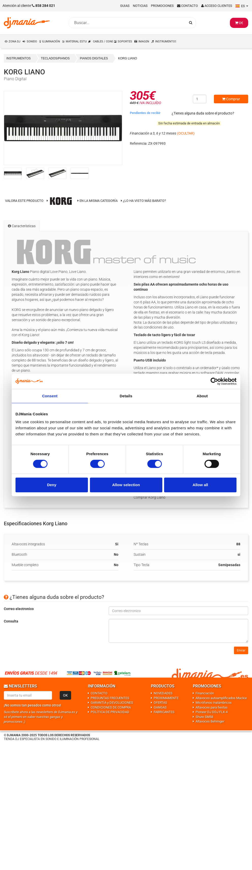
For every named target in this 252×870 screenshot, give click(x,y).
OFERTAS (160, 702)
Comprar (231, 99)
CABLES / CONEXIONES (103, 41)
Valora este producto (24, 201)
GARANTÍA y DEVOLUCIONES (112, 702)
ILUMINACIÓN (51, 41)
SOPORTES (125, 41)
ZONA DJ (14, 41)
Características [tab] (22, 226)
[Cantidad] (199, 99)
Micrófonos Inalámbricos (214, 702)
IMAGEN (143, 41)
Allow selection (126, 485)
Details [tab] (126, 396)
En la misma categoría (97, 201)
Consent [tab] (50, 396)
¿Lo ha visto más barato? (144, 201)
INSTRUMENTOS (166, 41)
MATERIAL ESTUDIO (76, 41)
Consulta (11, 621)
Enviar (241, 650)
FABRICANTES (164, 712)
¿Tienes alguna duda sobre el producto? (203, 113)
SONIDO (32, 41)
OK (65, 695)
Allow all (200, 485)
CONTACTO (99, 693)
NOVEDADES (163, 693)
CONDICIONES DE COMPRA (111, 707)
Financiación (205, 693)
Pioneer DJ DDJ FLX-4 (212, 712)
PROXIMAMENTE (166, 698)
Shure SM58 (204, 717)
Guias (125, 6)
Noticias (140, 6)
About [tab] (202, 396)
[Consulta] (178, 631)
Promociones (162, 6)
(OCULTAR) (186, 133)
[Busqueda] (127, 23)
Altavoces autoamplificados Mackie (221, 698)
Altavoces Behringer (210, 721)
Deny (51, 485)
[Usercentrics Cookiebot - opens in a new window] (214, 381)
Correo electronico (19, 609)
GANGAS (160, 707)
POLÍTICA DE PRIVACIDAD (110, 712)
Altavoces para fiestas (212, 707)
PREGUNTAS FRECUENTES (110, 698)
